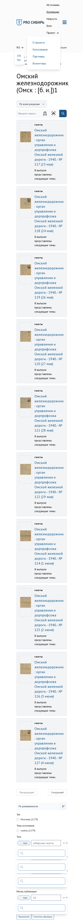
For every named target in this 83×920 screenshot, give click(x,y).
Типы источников (25, 825)
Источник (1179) (29, 819)
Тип (18, 814)
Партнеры (39, 56)
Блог (49, 26)
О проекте (39, 42)
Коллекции (52, 12)
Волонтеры (39, 63)
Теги (19, 836)
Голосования (40, 49)
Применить (24, 916)
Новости (51, 19)
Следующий (57, 792)
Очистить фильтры (42, 916)
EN (19, 55)
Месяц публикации (27, 891)
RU (19, 60)
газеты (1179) (28, 830)
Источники (52, 5)
